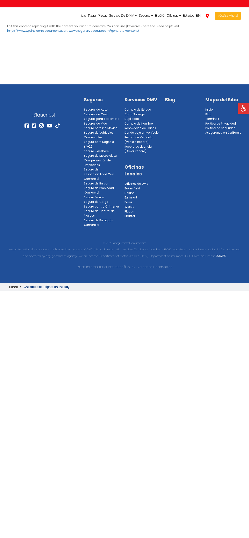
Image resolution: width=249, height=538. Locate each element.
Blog (170, 100)
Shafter (129, 216)
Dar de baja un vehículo (141, 133)
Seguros (146, 16)
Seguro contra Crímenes (102, 206)
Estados (188, 16)
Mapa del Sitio (221, 100)
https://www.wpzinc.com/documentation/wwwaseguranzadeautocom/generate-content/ (73, 31)
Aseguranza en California (223, 133)
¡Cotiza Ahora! (228, 16)
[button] (243, 108)
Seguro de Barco (96, 183)
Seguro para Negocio (99, 142)
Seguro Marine (94, 197)
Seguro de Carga (96, 202)
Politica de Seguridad (220, 128)
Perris (128, 202)
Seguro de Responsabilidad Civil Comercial (99, 174)
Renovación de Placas (140, 128)
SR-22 (88, 147)
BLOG (159, 16)
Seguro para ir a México (101, 128)
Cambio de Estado (137, 109)
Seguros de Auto (96, 109)
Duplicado (131, 119)
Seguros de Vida (95, 123)
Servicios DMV (140, 100)
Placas (129, 211)
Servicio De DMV (123, 16)
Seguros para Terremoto (101, 119)
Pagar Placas (97, 16)
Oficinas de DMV (136, 184)
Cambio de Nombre (138, 123)
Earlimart (130, 197)
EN (198, 16)
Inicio (82, 16)
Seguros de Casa (96, 114)
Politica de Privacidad (220, 123)
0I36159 (221, 256)
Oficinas (173, 16)
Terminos (212, 119)
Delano (129, 193)
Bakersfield (132, 188)
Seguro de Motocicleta (100, 156)
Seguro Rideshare (96, 151)
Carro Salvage (134, 114)
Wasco (129, 207)
